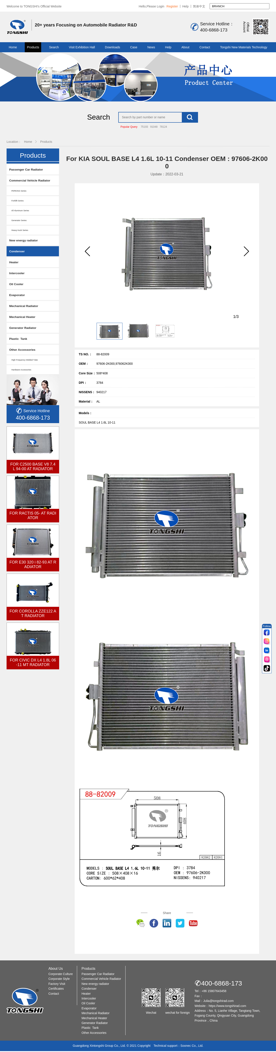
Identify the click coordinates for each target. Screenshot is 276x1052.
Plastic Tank (19, 342)
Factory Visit (56, 984)
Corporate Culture (60, 975)
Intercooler (17, 275)
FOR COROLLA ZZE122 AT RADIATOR (32, 617)
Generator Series (18, 221)
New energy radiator (25, 241)
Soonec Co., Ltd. (191, 1046)
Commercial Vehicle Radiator (32, 181)
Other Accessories (23, 353)
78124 (163, 127)
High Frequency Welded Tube (25, 363)
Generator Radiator (24, 331)
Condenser (17, 253)
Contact (205, 47)
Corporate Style (59, 979)
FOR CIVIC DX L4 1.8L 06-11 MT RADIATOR (33, 666)
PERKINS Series (18, 191)
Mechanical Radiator (25, 308)
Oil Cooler (17, 286)
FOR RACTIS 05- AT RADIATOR (32, 519)
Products (33, 47)
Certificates (56, 989)
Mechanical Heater (23, 319)
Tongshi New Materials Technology (243, 47)
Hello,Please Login (151, 6)
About (185, 47)
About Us (55, 969)
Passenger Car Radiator (27, 170)
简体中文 (199, 6)
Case (133, 47)
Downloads (112, 47)
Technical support (165, 1046)
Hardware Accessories (21, 373)
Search (54, 47)
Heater (14, 264)
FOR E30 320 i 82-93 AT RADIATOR (32, 568)
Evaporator (18, 297)
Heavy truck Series (19, 231)
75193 (144, 127)
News (151, 47)
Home (13, 47)
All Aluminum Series (20, 211)
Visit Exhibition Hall (82, 47)
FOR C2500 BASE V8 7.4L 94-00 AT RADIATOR (32, 470)
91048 (153, 127)
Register (172, 6)
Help (185, 6)
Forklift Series (17, 201)
